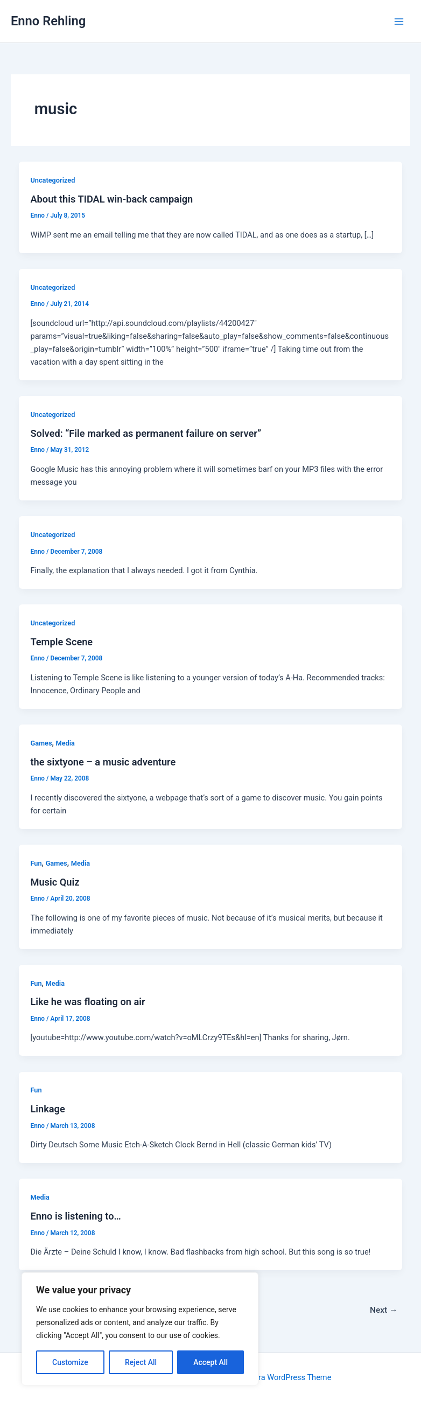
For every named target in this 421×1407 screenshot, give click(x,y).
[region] (140, 1328)
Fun (35, 863)
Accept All (210, 1362)
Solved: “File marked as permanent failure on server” (145, 433)
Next (384, 1310)
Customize (70, 1362)
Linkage (47, 1109)
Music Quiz (54, 882)
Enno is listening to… (75, 1216)
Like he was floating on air (87, 1001)
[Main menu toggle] (399, 21)
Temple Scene (61, 641)
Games (41, 743)
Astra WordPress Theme (289, 1377)
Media (65, 743)
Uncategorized (52, 180)
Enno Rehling (48, 21)
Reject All (141, 1362)
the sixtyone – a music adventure (103, 762)
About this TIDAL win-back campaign (111, 199)
